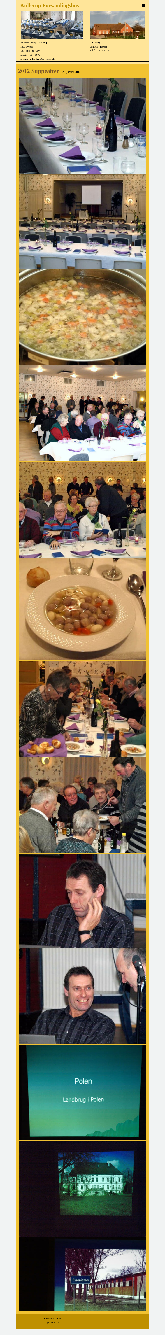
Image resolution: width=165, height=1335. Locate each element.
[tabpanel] (49, 51)
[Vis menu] (143, 5)
